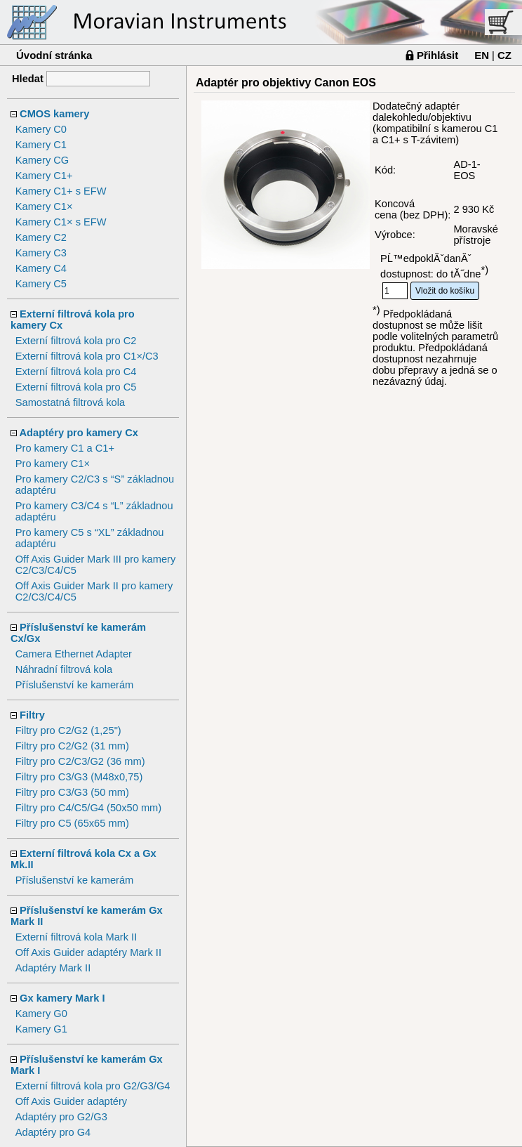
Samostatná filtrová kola (70, 402)
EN (481, 55)
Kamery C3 (41, 252)
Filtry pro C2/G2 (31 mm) (72, 746)
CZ (504, 55)
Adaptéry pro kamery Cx (79, 432)
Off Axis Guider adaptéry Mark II (88, 952)
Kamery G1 (41, 1029)
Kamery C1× (44, 206)
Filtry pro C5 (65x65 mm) (72, 823)
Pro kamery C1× (52, 463)
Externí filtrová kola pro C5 (76, 387)
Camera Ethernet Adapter (73, 654)
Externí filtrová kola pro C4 (76, 371)
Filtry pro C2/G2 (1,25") (68, 730)
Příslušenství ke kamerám (74, 684)
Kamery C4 (41, 268)
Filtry (32, 715)
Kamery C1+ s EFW (61, 191)
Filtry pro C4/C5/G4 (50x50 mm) (88, 807)
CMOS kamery (54, 113)
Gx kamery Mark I (62, 998)
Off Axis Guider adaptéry (71, 1101)
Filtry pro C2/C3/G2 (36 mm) (80, 761)
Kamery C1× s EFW (61, 222)
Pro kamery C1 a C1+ (64, 448)
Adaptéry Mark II (53, 968)
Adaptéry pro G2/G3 (61, 1116)
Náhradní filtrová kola (64, 669)
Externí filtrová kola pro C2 (76, 340)
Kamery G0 (41, 1013)
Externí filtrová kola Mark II (76, 937)
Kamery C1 (41, 144)
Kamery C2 (41, 237)
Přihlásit (437, 55)
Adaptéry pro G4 (53, 1132)
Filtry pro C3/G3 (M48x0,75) (79, 776)
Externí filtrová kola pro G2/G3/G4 (92, 1086)
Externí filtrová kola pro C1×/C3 (87, 356)
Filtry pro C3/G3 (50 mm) (72, 792)
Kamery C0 (41, 129)
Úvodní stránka (54, 55)
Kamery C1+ (44, 175)
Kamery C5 (41, 283)
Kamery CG (42, 160)
